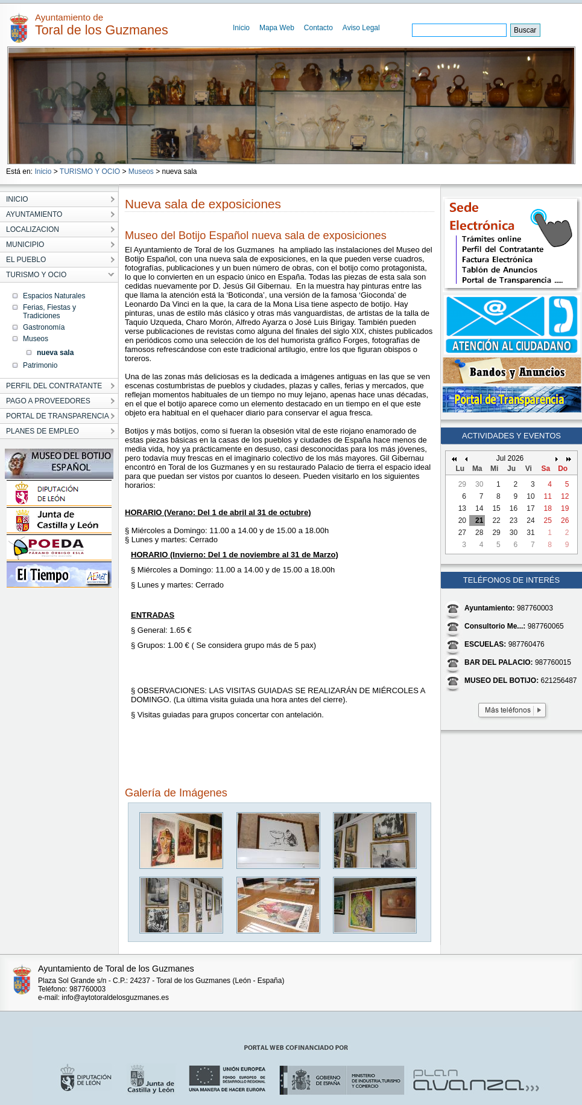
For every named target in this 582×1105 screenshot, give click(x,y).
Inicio (241, 28)
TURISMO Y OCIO (90, 171)
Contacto (318, 28)
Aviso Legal (361, 28)
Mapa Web (276, 28)
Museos (141, 171)
